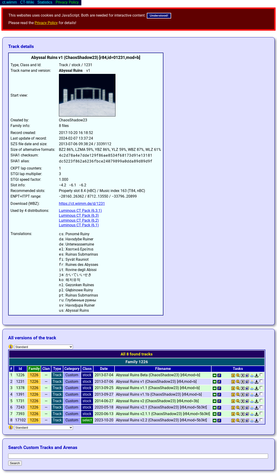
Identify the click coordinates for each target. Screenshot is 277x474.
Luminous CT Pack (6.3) (79, 215)
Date (104, 368)
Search (15, 463)
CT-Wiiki (27, 2)
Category (71, 368)
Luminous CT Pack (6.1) (79, 225)
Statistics (44, 2)
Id (20, 368)
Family (34, 368)
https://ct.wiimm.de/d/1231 (82, 203)
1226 (34, 375)
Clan (46, 368)
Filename (163, 368)
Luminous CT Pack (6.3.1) (80, 210)
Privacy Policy (46, 23)
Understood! (159, 15)
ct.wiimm (9, 2)
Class (87, 368)
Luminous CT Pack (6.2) (79, 220)
